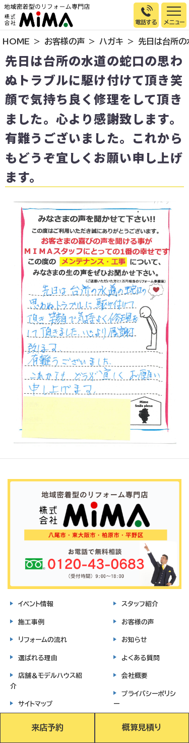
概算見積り (141, 727)
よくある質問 (140, 658)
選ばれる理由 (37, 658)
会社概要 (134, 675)
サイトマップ (35, 704)
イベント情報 (35, 604)
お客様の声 (64, 41)
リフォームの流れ (42, 639)
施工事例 (31, 622)
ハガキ (111, 41)
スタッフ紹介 (139, 604)
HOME (16, 41)
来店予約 (47, 727)
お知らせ (134, 639)
